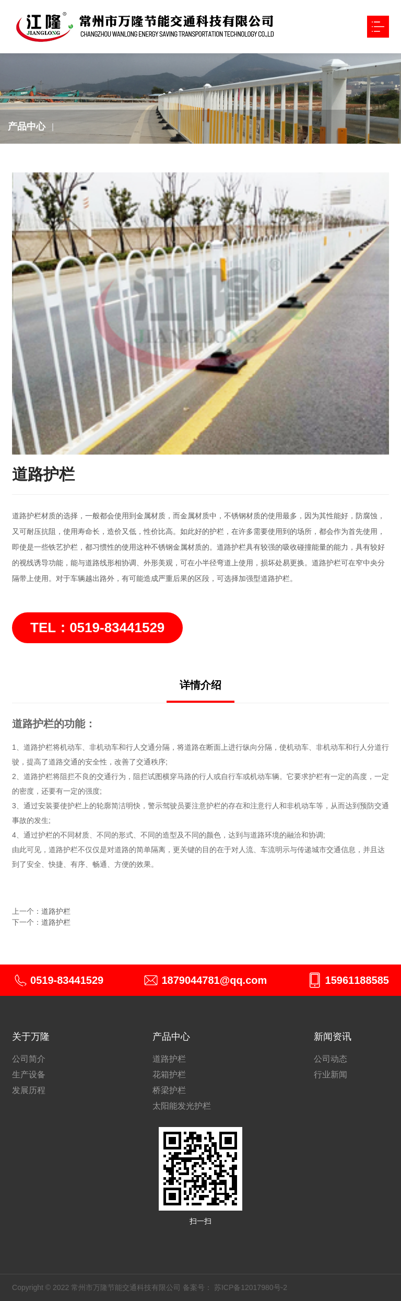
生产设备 (28, 1074)
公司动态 (330, 1058)
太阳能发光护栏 (181, 1105)
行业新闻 (330, 1074)
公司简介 (28, 1058)
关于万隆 (31, 1036)
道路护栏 (55, 911)
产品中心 (26, 126)
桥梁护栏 (169, 1090)
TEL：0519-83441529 (97, 627)
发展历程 (28, 1090)
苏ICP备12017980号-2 (250, 1287)
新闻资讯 (332, 1036)
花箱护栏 (169, 1074)
